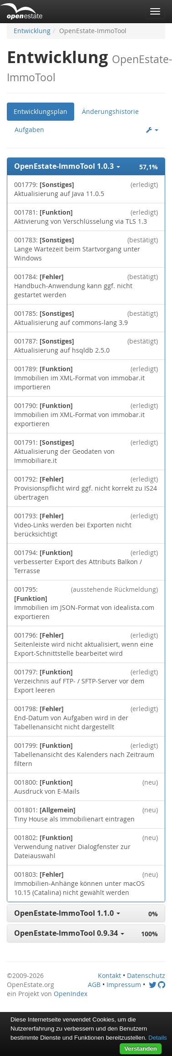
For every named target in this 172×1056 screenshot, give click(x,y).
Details (157, 1037)
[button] (86, 166)
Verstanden (140, 1048)
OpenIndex (70, 993)
